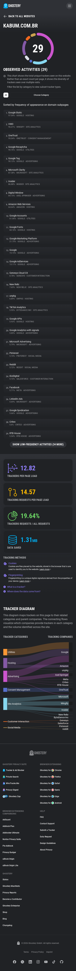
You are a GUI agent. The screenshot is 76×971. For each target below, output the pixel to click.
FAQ (42, 817)
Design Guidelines (48, 843)
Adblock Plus (8, 826)
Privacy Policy (37, 952)
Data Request (46, 837)
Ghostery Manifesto (11, 886)
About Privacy (46, 850)
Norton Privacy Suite (12, 839)
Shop (5, 912)
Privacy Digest (10, 790)
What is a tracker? (14, 587)
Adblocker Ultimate (11, 833)
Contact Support (47, 823)
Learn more (45, 569)
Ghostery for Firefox (50, 776)
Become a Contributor (12, 899)
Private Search (11, 776)
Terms (26, 952)
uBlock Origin (8, 859)
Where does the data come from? (21, 591)
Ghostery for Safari (50, 783)
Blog (5, 919)
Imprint (49, 952)
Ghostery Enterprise (11, 906)
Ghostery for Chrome (50, 770)
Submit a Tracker (47, 830)
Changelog (7, 925)
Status (5, 879)
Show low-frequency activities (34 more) (38, 444)
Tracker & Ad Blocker (13, 770)
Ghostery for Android (51, 803)
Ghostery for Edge (49, 796)
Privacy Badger (9, 852)
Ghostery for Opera (50, 790)
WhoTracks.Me (11, 783)
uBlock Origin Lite (10, 865)
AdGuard (6, 820)
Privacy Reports (9, 892)
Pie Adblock (8, 846)
